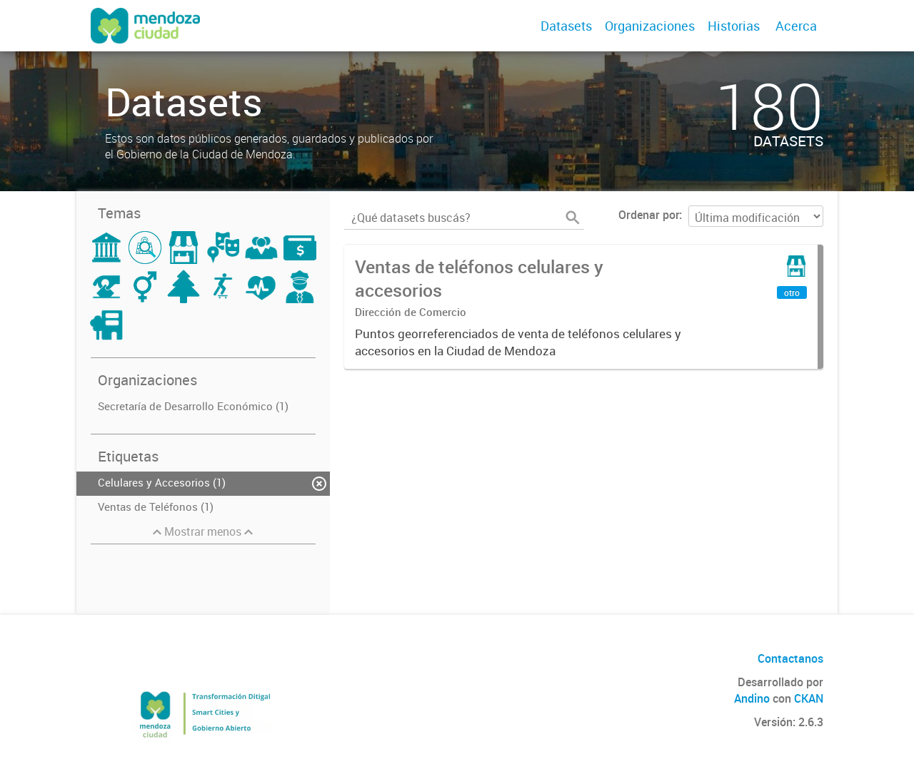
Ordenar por (648, 215)
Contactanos (790, 658)
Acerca (796, 25)
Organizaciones (650, 25)
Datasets (566, 25)
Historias (734, 25)
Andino (752, 698)
